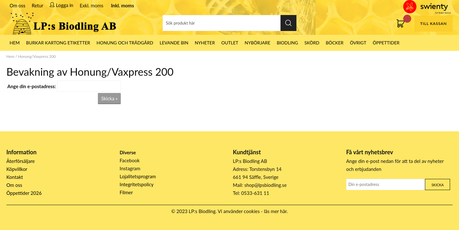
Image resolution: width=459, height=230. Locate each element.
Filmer (126, 192)
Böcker (335, 42)
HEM (15, 42)
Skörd (311, 42)
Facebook (130, 160)
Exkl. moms (91, 5)
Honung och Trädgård (125, 42)
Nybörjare (258, 42)
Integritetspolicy (137, 184)
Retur (37, 5)
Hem (10, 56)
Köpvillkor (16, 169)
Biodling (287, 42)
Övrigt (358, 42)
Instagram (130, 168)
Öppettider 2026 (24, 193)
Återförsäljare (20, 161)
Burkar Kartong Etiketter (58, 42)
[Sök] (229, 23)
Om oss (18, 5)
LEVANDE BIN (174, 42)
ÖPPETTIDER (386, 42)
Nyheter (205, 42)
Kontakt (14, 177)
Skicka (438, 185)
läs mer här (275, 211)
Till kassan (433, 23)
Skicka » (109, 98)
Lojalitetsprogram (138, 176)
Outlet (229, 42)
